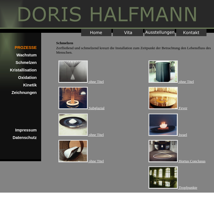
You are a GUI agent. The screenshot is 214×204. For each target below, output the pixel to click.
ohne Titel (81, 81)
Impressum (26, 130)
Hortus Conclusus (176, 161)
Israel (167, 135)
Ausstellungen (160, 32)
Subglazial (81, 108)
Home (107, 14)
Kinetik (30, 85)
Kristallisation (23, 70)
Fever (167, 108)
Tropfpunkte (172, 187)
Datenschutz (25, 137)
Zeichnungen (24, 92)
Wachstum (26, 55)
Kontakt (191, 32)
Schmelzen (26, 62)
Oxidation (27, 77)
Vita (128, 32)
